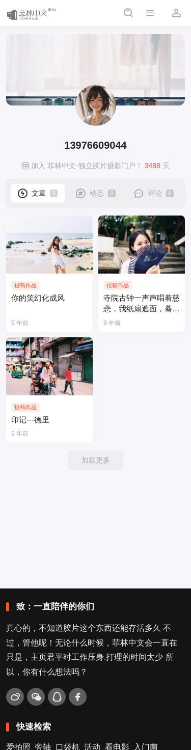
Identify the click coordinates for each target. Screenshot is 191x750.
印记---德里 (30, 419)
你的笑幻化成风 (38, 297)
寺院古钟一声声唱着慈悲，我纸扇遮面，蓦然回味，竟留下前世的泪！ (141, 304)
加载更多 (95, 460)
